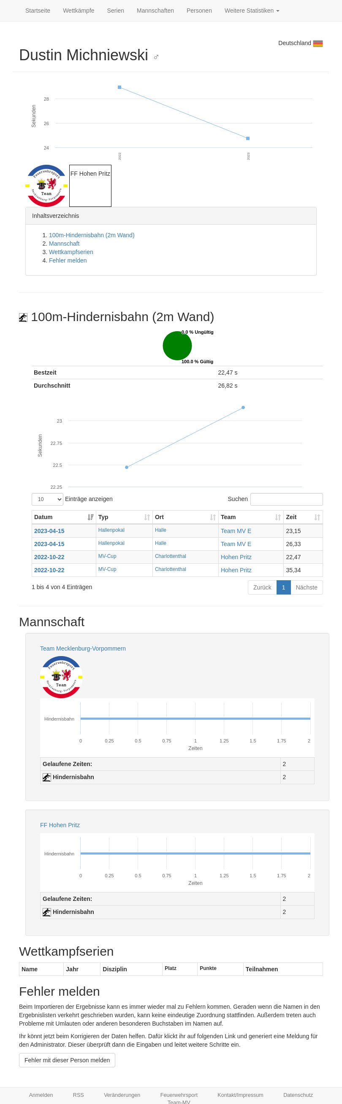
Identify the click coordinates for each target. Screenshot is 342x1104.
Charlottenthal (170, 556)
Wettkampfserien (71, 252)
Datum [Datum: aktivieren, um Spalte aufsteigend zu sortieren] (43, 517)
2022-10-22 (49, 557)
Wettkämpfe (78, 10)
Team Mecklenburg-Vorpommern (83, 648)
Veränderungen (122, 1095)
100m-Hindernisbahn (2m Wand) (92, 235)
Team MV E (236, 531)
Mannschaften (155, 10)
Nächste (307, 587)
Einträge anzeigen (72, 499)
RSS (78, 1095)
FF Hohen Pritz (60, 825)
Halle (160, 530)
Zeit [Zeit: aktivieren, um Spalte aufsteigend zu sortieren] (291, 517)
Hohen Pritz (236, 557)
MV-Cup (107, 556)
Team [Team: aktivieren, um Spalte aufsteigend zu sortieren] (228, 517)
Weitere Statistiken (252, 10)
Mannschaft (64, 243)
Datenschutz (298, 1095)
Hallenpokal (111, 530)
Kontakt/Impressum (240, 1095)
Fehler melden (68, 260)
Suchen (275, 499)
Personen (199, 10)
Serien (115, 10)
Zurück (262, 587)
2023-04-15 (49, 531)
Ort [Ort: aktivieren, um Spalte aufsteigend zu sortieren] (159, 517)
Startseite (37, 10)
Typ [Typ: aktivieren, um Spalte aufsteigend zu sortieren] (103, 517)
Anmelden (41, 1095)
